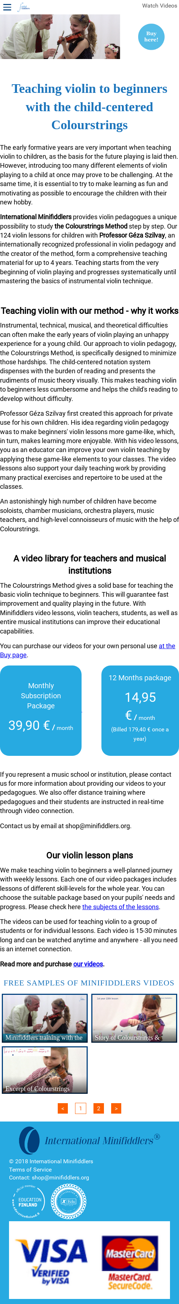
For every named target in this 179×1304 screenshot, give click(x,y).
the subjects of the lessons (120, 907)
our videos (88, 964)
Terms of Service (30, 1169)
